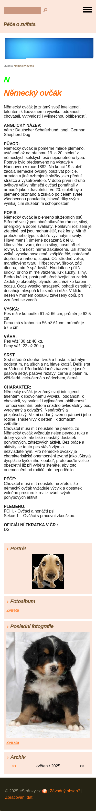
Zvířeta (12, 610)
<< (14, 766)
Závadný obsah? (65, 791)
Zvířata (12, 742)
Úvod (7, 65)
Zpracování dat (19, 797)
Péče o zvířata (19, 24)
